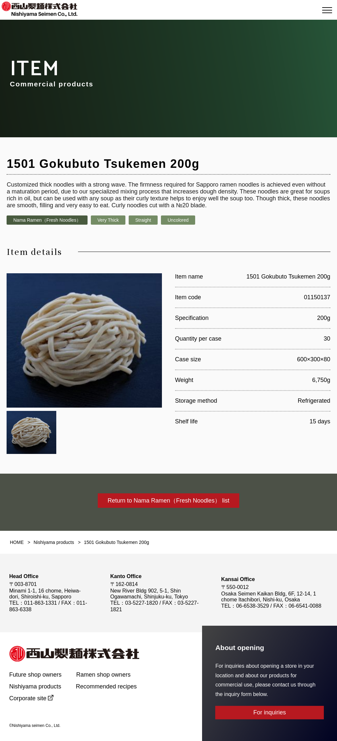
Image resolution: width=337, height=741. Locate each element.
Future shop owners (35, 674)
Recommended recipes (106, 686)
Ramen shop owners (103, 674)
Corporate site (27, 698)
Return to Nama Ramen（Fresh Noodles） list (168, 500)
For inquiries (269, 712)
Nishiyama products (35, 686)
